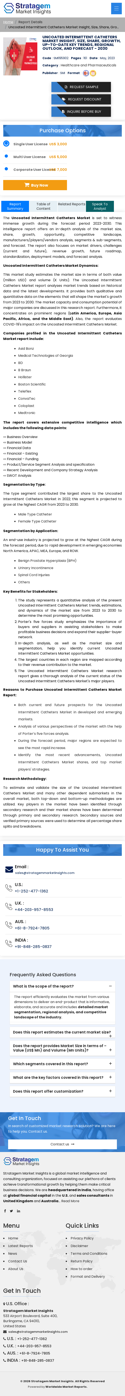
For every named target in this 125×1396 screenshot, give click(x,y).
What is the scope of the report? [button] (43, 986)
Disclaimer (79, 1245)
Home (8, 22)
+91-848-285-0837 (33, 946)
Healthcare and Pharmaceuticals (88, 65)
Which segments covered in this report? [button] (50, 1063)
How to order (82, 1268)
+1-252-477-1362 (31, 891)
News (12, 1253)
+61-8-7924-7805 (32, 928)
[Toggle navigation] (116, 8)
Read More (70, 1201)
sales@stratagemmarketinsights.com (44, 873)
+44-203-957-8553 (34, 909)
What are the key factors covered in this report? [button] (58, 1077)
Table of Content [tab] (43, 206)
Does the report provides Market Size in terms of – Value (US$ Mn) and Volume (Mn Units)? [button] (59, 1048)
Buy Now (35, 185)
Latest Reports (20, 1245)
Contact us (62, 1144)
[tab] (62, 986)
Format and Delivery (88, 1276)
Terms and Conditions (89, 1253)
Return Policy (82, 1261)
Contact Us (17, 1261)
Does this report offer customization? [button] (48, 1091)
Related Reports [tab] (71, 204)
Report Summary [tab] (15, 206)
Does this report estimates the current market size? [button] (62, 1032)
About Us (15, 1268)
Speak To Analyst (100, 206)
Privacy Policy (82, 1238)
